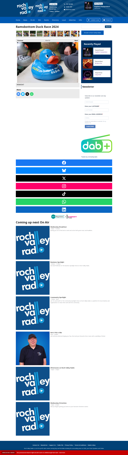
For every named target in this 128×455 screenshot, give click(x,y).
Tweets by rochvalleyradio (89, 157)
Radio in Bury (92, 445)
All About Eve (98, 63)
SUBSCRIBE (90, 126)
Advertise (72, 20)
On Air (32, 20)
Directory (55, 20)
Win (39, 20)
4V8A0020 (26, 33)
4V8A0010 (19, 33)
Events (46, 20)
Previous (19, 40)
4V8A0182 (53, 33)
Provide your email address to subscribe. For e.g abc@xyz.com (95, 122)
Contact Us (36, 445)
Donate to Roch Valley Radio (92, 33)
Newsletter (44, 445)
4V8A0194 (60, 33)
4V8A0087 (40, 33)
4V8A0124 (33, 33)
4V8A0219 (67, 33)
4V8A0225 (74, 33)
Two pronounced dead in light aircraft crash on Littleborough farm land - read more (41, 452)
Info (80, 20)
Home (18, 20)
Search (108, 27)
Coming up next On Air (32, 222)
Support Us (52, 445)
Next (75, 40)
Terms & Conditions (80, 445)
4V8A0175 (46, 33)
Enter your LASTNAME (92, 106)
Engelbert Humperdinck (102, 6)
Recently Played (92, 44)
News (25, 20)
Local (64, 20)
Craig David (98, 74)
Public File (60, 445)
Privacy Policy (69, 445)
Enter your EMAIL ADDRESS (93, 114)
